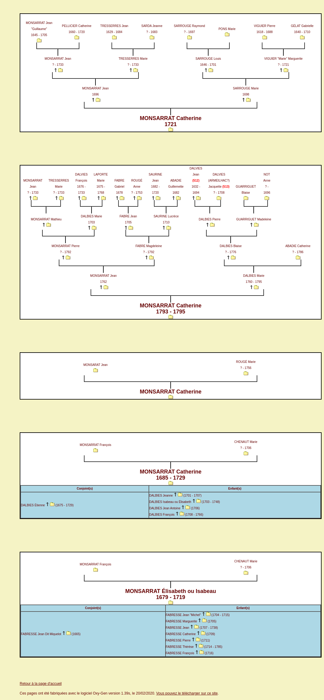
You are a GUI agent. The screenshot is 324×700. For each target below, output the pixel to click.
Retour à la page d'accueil (41, 684)
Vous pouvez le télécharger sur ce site (187, 693)
